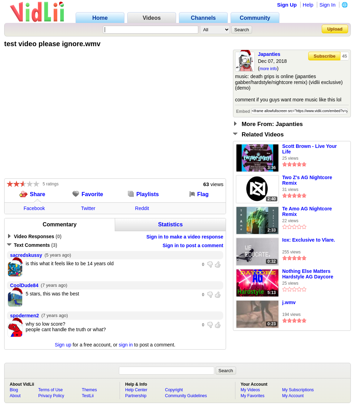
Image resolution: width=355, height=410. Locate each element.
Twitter (88, 208)
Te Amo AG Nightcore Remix (307, 211)
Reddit (142, 208)
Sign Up (287, 5)
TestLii (88, 395)
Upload (335, 29)
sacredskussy (26, 255)
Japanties (269, 54)
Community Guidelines (186, 395)
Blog (14, 389)
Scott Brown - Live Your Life (309, 148)
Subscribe (325, 56)
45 (344, 56)
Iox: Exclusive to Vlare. (308, 240)
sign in (126, 345)
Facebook (34, 208)
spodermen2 (24, 315)
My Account (293, 395)
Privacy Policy (51, 395)
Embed (243, 111)
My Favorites (253, 395)
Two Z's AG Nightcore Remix (307, 180)
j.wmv (289, 302)
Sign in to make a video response (184, 237)
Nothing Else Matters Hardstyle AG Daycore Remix (307, 274)
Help (308, 5)
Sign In (327, 5)
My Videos (250, 389)
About (15, 395)
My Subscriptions (298, 389)
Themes (89, 389)
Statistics (170, 224)
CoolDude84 (24, 285)
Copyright (174, 389)
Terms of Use (50, 389)
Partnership (135, 395)
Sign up (63, 345)
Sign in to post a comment (193, 245)
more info (268, 68)
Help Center (136, 389)
